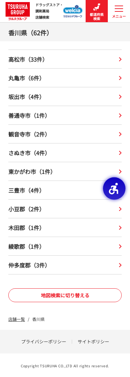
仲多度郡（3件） (65, 265)
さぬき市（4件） (65, 153)
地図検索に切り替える (65, 295)
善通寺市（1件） (65, 115)
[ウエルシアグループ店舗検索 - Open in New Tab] (73, 9)
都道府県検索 (97, 11)
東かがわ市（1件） (65, 171)
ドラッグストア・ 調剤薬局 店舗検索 (34, 11)
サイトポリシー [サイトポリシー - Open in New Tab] (93, 341)
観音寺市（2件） (65, 134)
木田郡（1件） (65, 227)
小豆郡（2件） (65, 209)
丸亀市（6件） (65, 78)
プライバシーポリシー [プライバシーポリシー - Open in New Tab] (43, 341)
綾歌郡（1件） (65, 246)
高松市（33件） (65, 59)
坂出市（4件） (65, 97)
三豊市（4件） (65, 190)
